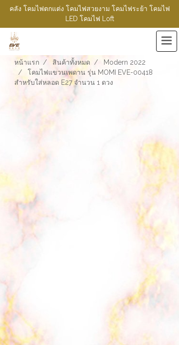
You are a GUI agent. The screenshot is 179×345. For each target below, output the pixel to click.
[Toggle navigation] (166, 41)
